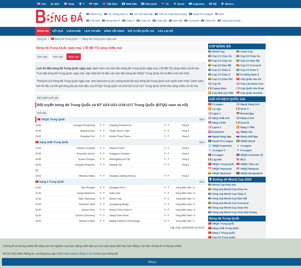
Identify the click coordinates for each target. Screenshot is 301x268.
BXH (201, 119)
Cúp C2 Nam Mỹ (219, 65)
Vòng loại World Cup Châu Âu (227, 189)
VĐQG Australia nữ (249, 154)
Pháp (69, 3)
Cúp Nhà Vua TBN (220, 93)
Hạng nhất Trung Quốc (51, 142)
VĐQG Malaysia (247, 168)
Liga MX (215, 159)
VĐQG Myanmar (219, 173)
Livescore (73, 31)
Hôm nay (58, 56)
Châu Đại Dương (228, 20)
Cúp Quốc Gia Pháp (250, 88)
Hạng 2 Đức (217, 122)
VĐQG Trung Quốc (51, 119)
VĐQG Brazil (245, 141)
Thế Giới (93, 20)
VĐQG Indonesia (220, 168)
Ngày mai (73, 56)
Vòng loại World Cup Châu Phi (228, 207)
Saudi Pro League (201, 14)
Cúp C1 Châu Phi (220, 79)
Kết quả (57, 31)
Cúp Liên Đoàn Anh (249, 83)
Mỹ (213, 3)
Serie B (242, 122)
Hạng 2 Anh (245, 118)
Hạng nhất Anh (219, 118)
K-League (244, 150)
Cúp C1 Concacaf (248, 65)
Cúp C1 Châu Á (219, 69)
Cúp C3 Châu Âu (220, 60)
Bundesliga (245, 113)
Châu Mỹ (160, 20)
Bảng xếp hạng (114, 31)
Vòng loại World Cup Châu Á (227, 193)
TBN (93, 3)
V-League (215, 104)
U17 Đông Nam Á (116, 14)
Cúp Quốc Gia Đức (249, 93)
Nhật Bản (129, 3)
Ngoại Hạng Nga (219, 136)
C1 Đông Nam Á (247, 74)
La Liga (214, 108)
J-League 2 (216, 150)
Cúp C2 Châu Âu (248, 56)
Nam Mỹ (175, 20)
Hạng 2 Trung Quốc (49, 181)
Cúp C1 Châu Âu (220, 56)
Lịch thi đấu (92, 31)
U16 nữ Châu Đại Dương (171, 14)
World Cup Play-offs (222, 184)
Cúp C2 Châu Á (247, 69)
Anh (41, 3)
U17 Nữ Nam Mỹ (141, 14)
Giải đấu (41, 112)
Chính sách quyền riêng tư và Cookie (78, 253)
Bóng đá (43, 31)
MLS (219, 14)
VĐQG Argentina (220, 145)
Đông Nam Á (111, 20)
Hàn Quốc (149, 3)
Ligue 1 (214, 113)
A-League (215, 154)
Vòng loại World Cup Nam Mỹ (227, 198)
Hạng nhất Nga (247, 136)
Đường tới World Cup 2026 (230, 179)
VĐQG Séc (244, 131)
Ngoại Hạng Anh (248, 104)
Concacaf (191, 20)
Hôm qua (42, 56)
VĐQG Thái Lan (247, 164)
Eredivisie (216, 131)
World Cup (94, 14)
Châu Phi (208, 20)
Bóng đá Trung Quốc (224, 218)
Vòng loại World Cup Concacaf (228, 203)
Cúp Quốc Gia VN (248, 79)
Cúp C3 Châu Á (219, 74)
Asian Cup (244, 51)
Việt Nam (110, 3)
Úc (165, 3)
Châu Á (128, 20)
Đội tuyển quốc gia (141, 31)
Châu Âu (143, 20)
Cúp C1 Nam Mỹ (247, 60)
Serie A (242, 108)
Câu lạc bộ (165, 31)
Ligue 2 (214, 127)
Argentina (197, 3)
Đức (55, 3)
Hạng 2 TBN (245, 127)
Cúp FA (214, 83)
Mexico (227, 3)
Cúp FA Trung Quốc (222, 237)
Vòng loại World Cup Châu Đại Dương (232, 212)
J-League (243, 145)
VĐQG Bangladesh (249, 173)
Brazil (179, 3)
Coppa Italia (217, 88)
